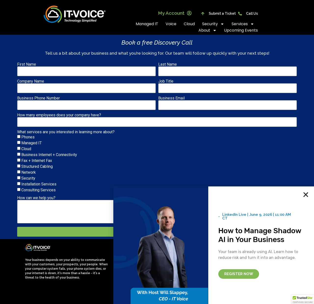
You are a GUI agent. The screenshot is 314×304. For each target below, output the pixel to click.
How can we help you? (36, 198)
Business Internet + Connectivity (49, 154)
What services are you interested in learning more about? (66, 132)
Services (243, 24)
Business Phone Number (38, 98)
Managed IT (147, 24)
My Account (175, 13)
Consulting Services (38, 190)
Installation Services (38, 184)
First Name (26, 64)
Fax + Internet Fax (36, 160)
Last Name (167, 64)
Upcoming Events (241, 30)
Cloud (189, 24)
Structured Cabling (37, 166)
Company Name (30, 81)
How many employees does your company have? (59, 115)
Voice (171, 24)
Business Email (171, 98)
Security (213, 24)
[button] (302, 299)
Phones (28, 137)
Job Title (165, 81)
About (207, 30)
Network (28, 172)
